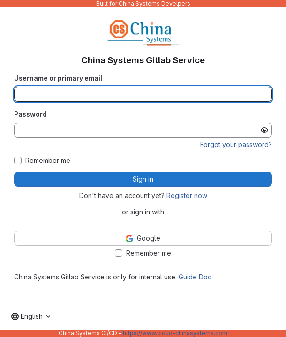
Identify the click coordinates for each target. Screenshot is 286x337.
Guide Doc (195, 277)
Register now (186, 195)
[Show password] (264, 130)
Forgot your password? (236, 144)
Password (30, 114)
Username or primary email (58, 78)
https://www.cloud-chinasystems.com (175, 333)
